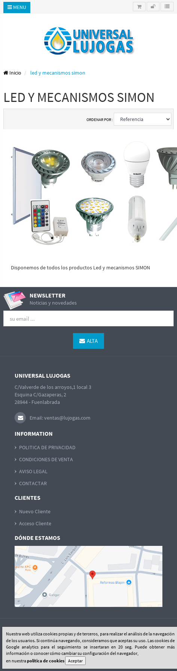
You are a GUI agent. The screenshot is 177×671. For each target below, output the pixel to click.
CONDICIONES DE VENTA (46, 459)
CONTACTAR (33, 483)
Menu (16, 7)
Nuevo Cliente (35, 511)
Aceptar (75, 661)
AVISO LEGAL (33, 471)
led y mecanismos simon (57, 72)
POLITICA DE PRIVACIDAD (47, 447)
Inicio (12, 72)
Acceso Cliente (35, 523)
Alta (88, 340)
